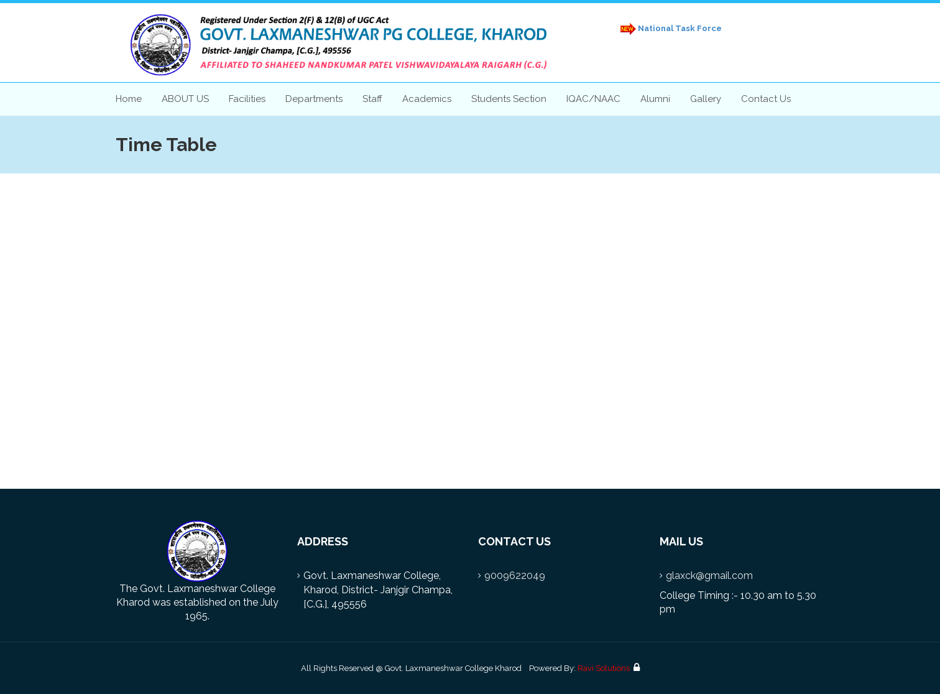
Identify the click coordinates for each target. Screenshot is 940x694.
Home (129, 98)
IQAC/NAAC (593, 98)
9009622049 (514, 575)
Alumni (655, 98)
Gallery (705, 98)
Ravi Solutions (604, 668)
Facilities (247, 98)
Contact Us (766, 98)
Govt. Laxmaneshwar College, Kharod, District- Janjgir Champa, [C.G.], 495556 (378, 590)
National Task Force (669, 28)
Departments (314, 98)
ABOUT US (185, 98)
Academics (426, 98)
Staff (372, 98)
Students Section (508, 98)
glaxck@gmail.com (709, 575)
